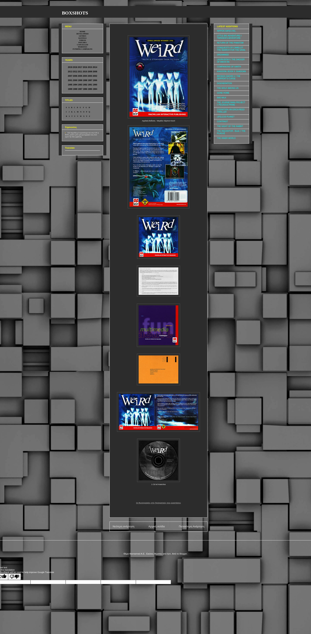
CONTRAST (222, 121)
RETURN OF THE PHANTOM (230, 43)
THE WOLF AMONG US (227, 88)
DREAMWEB (223, 55)
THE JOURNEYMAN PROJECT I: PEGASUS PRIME (231, 103)
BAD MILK (221, 98)
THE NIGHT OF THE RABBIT (230, 126)
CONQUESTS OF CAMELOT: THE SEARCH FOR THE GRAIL (231, 48)
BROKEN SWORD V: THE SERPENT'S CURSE (228, 77)
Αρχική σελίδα (156, 526)
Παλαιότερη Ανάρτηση (191, 526)
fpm (169, 554)
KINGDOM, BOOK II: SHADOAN (231, 71)
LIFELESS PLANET (225, 117)
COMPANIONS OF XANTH (229, 67)
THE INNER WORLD (226, 138)
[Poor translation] (14, 576)
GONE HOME (223, 93)
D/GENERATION (224, 83)
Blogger (183, 554)
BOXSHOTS (75, 12)
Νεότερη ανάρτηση (123, 526)
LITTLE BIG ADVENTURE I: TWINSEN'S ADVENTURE (229, 37)
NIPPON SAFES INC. (226, 31)
